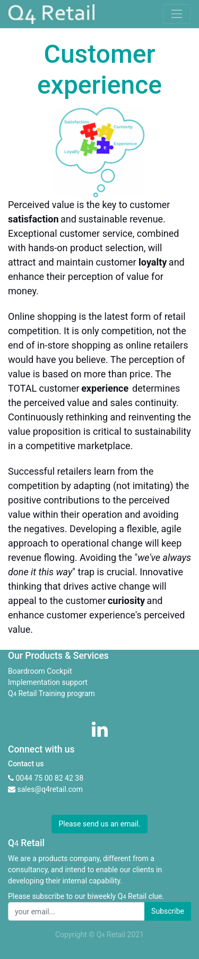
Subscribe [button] (167, 911)
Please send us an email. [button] (99, 824)
